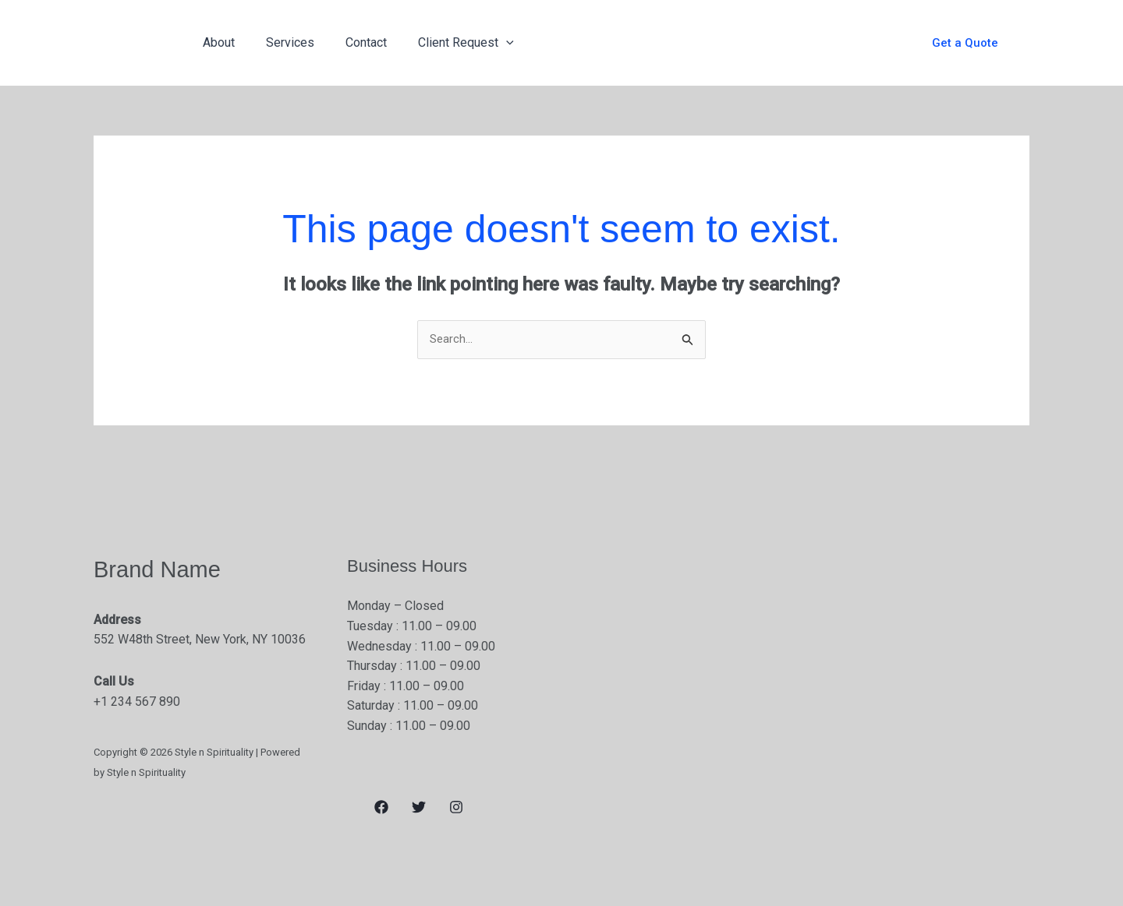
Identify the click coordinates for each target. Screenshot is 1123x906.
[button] (965, 43)
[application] (484, 43)
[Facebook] (381, 809)
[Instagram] (456, 809)
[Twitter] (419, 809)
